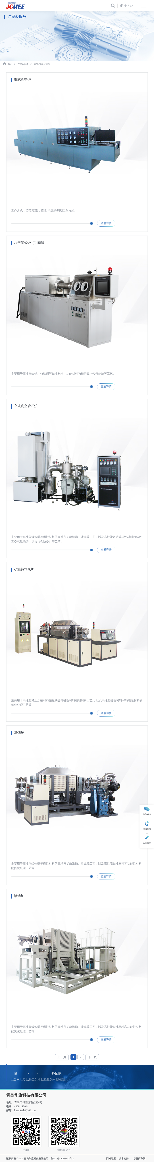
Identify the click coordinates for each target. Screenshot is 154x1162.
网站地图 (111, 1158)
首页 (10, 64)
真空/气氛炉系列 (42, 64)
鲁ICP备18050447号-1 (62, 1158)
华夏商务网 (139, 1158)
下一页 (92, 1057)
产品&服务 (23, 64)
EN (131, 5)
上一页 (61, 1057)
